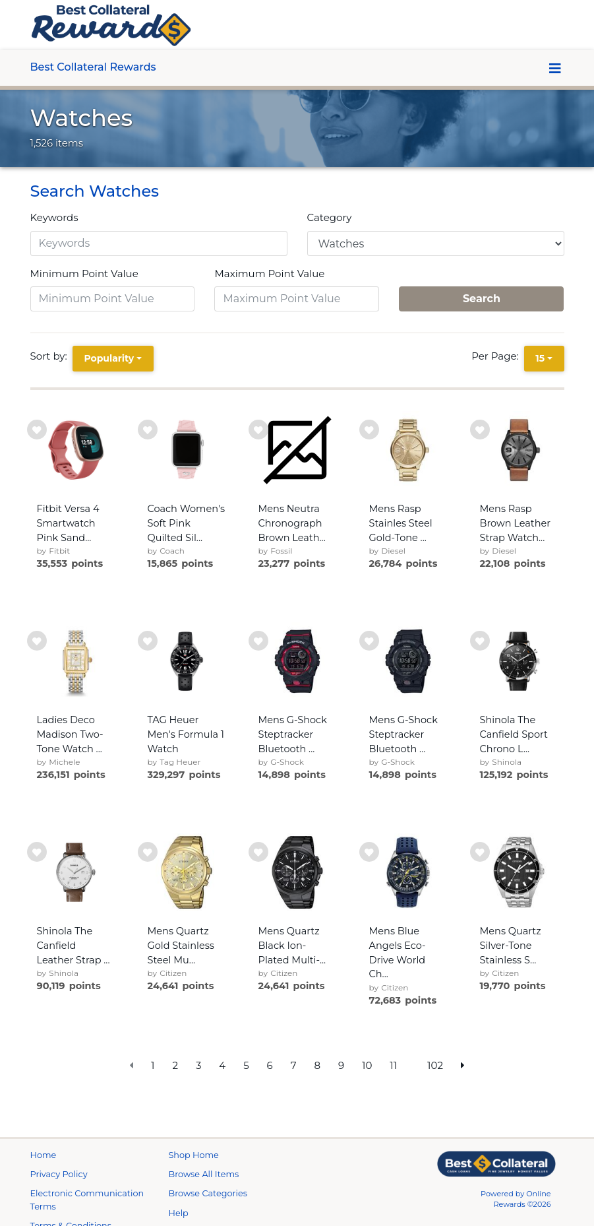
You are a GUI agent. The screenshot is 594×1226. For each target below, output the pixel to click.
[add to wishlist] (37, 429)
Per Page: (497, 356)
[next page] (463, 1066)
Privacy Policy (59, 1190)
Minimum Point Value (84, 273)
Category (329, 217)
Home (43, 1171)
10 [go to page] (367, 1065)
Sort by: (51, 356)
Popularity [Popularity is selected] (109, 358)
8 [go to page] (317, 1065)
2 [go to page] (175, 1065)
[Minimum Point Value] (112, 298)
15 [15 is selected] (540, 358)
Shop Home (194, 1171)
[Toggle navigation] (555, 68)
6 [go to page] (270, 1065)
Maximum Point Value (269, 273)
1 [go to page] (152, 1065)
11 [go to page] (393, 1065)
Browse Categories (208, 1209)
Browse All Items (204, 1190)
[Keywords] (158, 243)
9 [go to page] (341, 1065)
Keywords (54, 217)
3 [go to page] (198, 1065)
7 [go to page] (294, 1065)
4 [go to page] (222, 1065)
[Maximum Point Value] (296, 298)
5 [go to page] (246, 1065)
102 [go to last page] (435, 1065)
